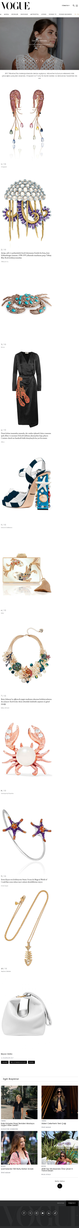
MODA (6, 14)
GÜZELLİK (14, 14)
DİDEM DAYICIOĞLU (42, 44)
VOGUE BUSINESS (65, 14)
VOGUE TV (52, 14)
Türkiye (72, 1203)
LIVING (43, 14)
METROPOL (34, 14)
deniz (31, 1062)
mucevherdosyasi (18, 1062)
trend (4, 1062)
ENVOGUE (24, 14)
